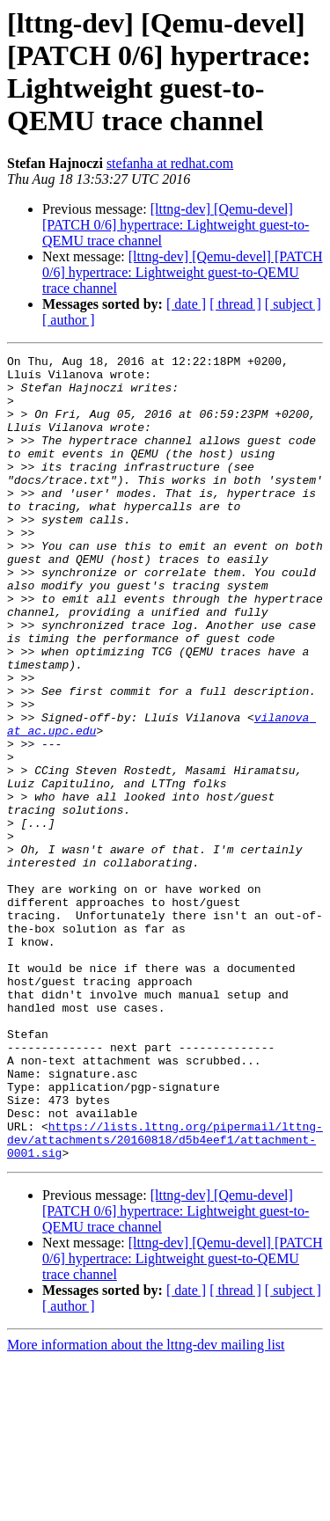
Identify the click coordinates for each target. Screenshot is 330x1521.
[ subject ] (293, 303)
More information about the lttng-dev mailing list (146, 1505)
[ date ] (186, 303)
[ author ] (68, 319)
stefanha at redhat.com (169, 163)
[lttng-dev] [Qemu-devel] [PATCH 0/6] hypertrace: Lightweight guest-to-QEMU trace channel (175, 224)
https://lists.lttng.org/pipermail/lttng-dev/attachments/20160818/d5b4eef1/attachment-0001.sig (165, 1297)
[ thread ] (235, 303)
